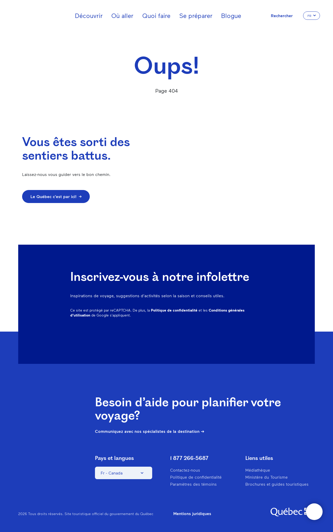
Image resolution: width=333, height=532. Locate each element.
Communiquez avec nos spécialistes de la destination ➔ (149, 431)
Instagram (205, 335)
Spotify (232, 335)
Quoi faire (156, 15)
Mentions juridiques (192, 513)
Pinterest (218, 335)
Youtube (259, 335)
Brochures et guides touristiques (277, 484)
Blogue (231, 15)
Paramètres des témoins (193, 484)
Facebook (191, 335)
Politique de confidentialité (174, 310)
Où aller (122, 15)
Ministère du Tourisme (266, 476)
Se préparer (196, 15)
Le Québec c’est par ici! (55, 196)
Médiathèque (257, 469)
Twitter (245, 335)
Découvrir (89, 15)
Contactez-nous (185, 469)
